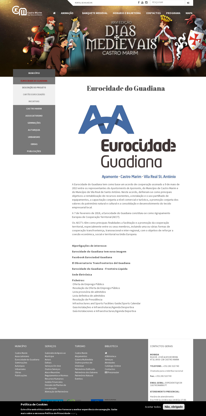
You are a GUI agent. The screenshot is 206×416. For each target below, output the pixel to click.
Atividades (110, 362)
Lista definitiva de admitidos (89, 295)
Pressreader (112, 372)
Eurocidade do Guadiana (34, 80)
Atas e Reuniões (52, 372)
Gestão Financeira (53, 382)
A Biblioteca (110, 356)
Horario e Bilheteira (127, 13)
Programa (173, 13)
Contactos (153, 13)
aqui (73, 413)
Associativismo (34, 115)
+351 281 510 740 (171, 366)
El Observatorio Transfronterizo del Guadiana (101, 263)
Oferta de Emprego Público (88, 284)
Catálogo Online (113, 366)
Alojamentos (81, 356)
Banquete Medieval (95, 13)
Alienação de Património (56, 391)
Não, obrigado (174, 406)
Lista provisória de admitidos (89, 292)
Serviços (109, 359)
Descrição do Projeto (34, 87)
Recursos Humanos (54, 378)
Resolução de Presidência (87, 299)
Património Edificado (85, 369)
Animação (67, 13)
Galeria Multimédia (84, 359)
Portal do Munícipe (83, 3)
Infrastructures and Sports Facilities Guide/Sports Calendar (107, 303)
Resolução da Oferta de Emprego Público (96, 288)
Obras (34, 144)
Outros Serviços (52, 369)
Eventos (79, 378)
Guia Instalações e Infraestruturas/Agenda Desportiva (103, 307)
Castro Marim (34, 108)
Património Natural (84, 375)
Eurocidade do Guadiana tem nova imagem (99, 251)
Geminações (34, 122)
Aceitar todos (153, 407)
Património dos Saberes (86, 372)
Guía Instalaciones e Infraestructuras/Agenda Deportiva (104, 311)
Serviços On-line (53, 366)
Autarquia (34, 129)
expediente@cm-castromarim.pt (166, 384)
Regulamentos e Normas (56, 375)
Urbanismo (34, 137)
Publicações (34, 151)
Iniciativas (34, 101)
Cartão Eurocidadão (34, 94)
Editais (48, 362)
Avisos (48, 359)
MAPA (189, 13)
